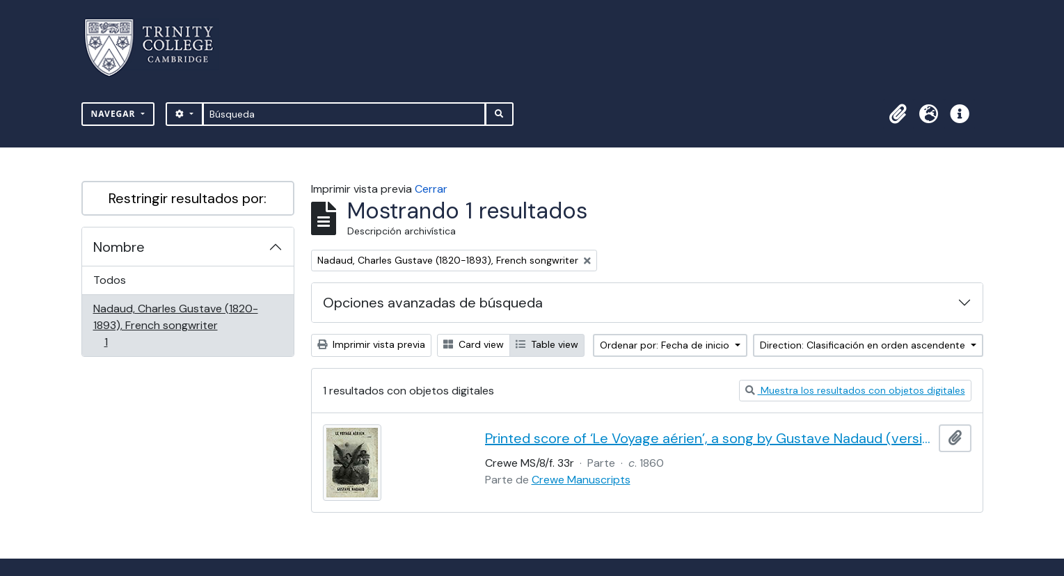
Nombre (119, 247)
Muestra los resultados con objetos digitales (855, 390)
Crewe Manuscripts (581, 479)
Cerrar (431, 189)
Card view (473, 344)
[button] (898, 114)
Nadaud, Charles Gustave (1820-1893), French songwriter (175, 325)
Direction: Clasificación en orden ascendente (864, 345)
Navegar (114, 114)
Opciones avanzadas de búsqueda (433, 303)
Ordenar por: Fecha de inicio (666, 345)
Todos (109, 280)
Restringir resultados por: (188, 198)
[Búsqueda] (344, 114)
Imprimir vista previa (371, 344)
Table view (547, 344)
